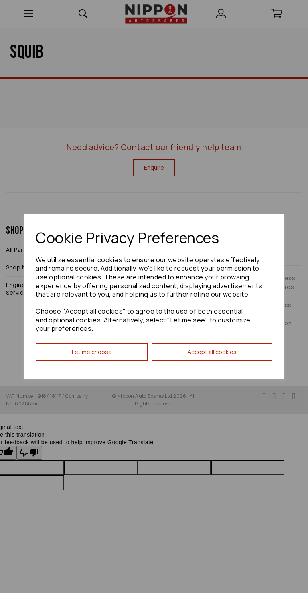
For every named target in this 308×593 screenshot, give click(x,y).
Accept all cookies (212, 352)
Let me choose (92, 352)
